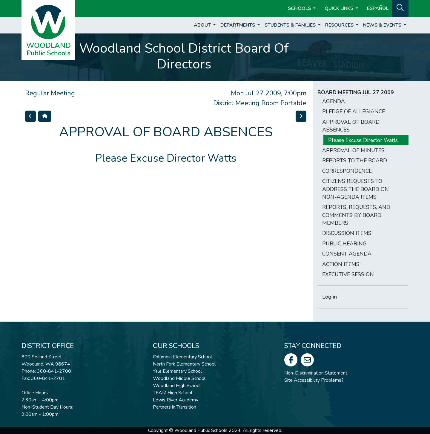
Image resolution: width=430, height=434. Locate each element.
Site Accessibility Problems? (314, 380)
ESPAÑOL (377, 8)
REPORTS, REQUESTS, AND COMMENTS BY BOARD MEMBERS (356, 215)
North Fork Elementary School (184, 364)
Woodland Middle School (179, 378)
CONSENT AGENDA (346, 253)
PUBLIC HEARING (344, 243)
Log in (329, 296)
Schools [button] (300, 8)
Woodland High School (177, 385)
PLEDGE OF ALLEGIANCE (353, 111)
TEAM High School (172, 392)
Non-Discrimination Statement (315, 373)
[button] (400, 8)
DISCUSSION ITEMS (346, 233)
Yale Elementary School (177, 371)
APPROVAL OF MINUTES (353, 150)
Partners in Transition (174, 407)
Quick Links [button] (339, 8)
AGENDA (333, 101)
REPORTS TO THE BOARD (354, 160)
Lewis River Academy (175, 400)
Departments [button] (238, 25)
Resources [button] (340, 25)
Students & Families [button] (291, 25)
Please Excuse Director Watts (363, 140)
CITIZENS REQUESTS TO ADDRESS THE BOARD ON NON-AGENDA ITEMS (355, 189)
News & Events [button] (383, 25)
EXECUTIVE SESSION (348, 274)
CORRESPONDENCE (347, 171)
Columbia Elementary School (182, 357)
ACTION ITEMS (341, 264)
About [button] (203, 25)
